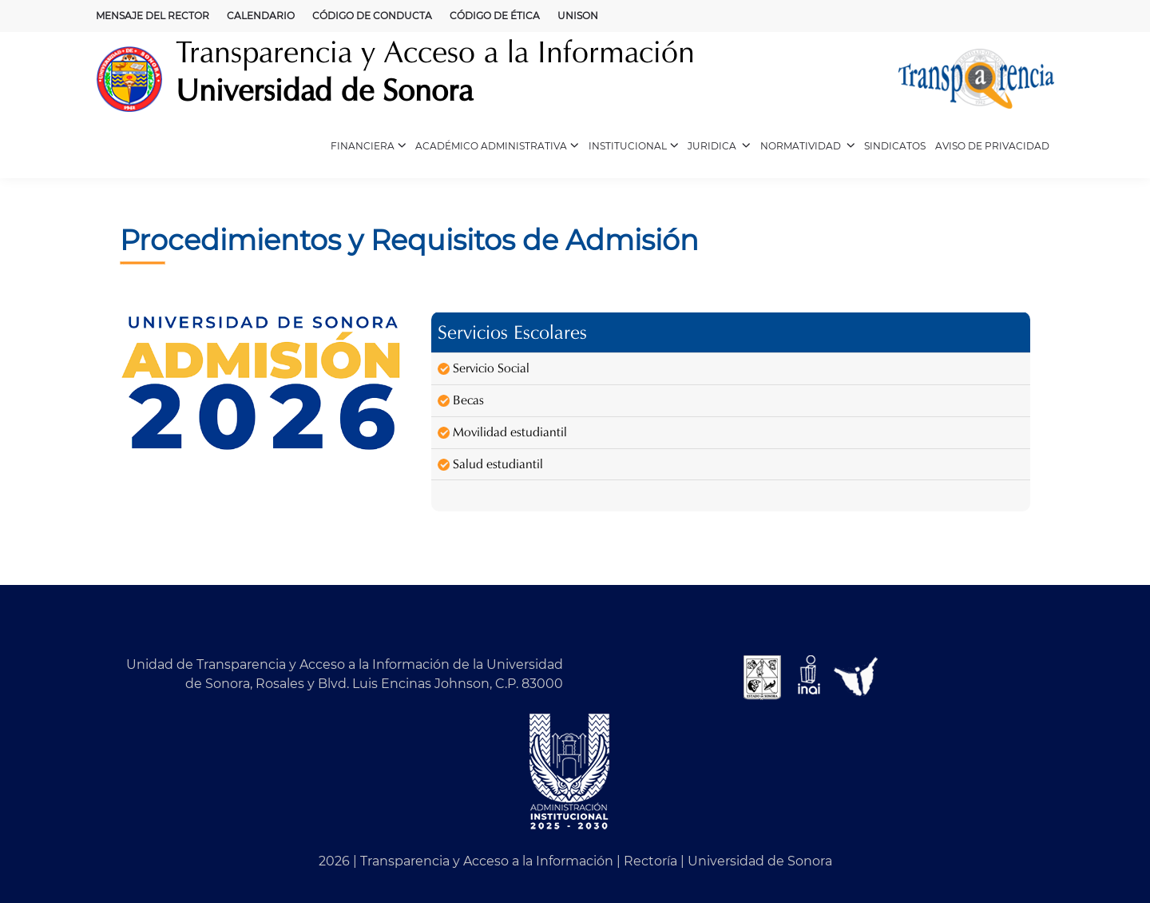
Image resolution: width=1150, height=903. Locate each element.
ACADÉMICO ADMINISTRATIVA (497, 146)
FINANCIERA (368, 146)
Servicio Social (483, 368)
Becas (461, 400)
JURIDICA (719, 146)
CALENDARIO (261, 16)
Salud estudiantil (490, 463)
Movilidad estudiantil (502, 432)
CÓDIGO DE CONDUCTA (372, 16)
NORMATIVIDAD (807, 146)
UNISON (577, 16)
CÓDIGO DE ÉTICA (495, 16)
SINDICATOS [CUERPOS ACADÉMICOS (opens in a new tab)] (895, 146)
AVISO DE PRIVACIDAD (992, 146)
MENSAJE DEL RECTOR (152, 16)
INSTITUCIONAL (634, 146)
